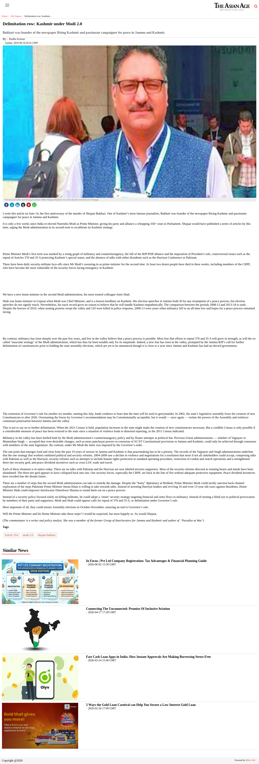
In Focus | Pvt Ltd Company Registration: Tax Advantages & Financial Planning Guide (146, 561)
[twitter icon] (12, 204)
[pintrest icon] (29, 204)
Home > (6, 16)
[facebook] (7, 204)
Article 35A (12, 535)
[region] (129, 240)
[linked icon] (18, 204)
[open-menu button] (7, 5)
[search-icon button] (255, 6)
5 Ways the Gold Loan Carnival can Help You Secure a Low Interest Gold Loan (141, 705)
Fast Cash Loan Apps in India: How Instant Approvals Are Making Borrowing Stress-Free (148, 657)
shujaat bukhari (47, 535)
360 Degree (17, 16)
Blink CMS (250, 760)
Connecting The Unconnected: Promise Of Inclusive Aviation (128, 609)
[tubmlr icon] (23, 204)
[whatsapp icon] (35, 204)
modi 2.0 (28, 535)
